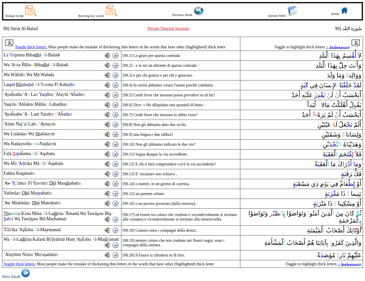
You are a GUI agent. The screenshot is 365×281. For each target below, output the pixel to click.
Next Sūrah (17, 276)
